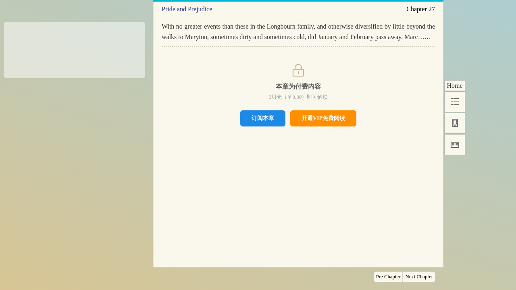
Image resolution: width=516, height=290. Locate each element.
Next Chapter (419, 277)
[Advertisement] (74, 47)
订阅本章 (263, 118)
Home (454, 85)
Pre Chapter (388, 277)
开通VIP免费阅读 (323, 118)
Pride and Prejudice (187, 9)
